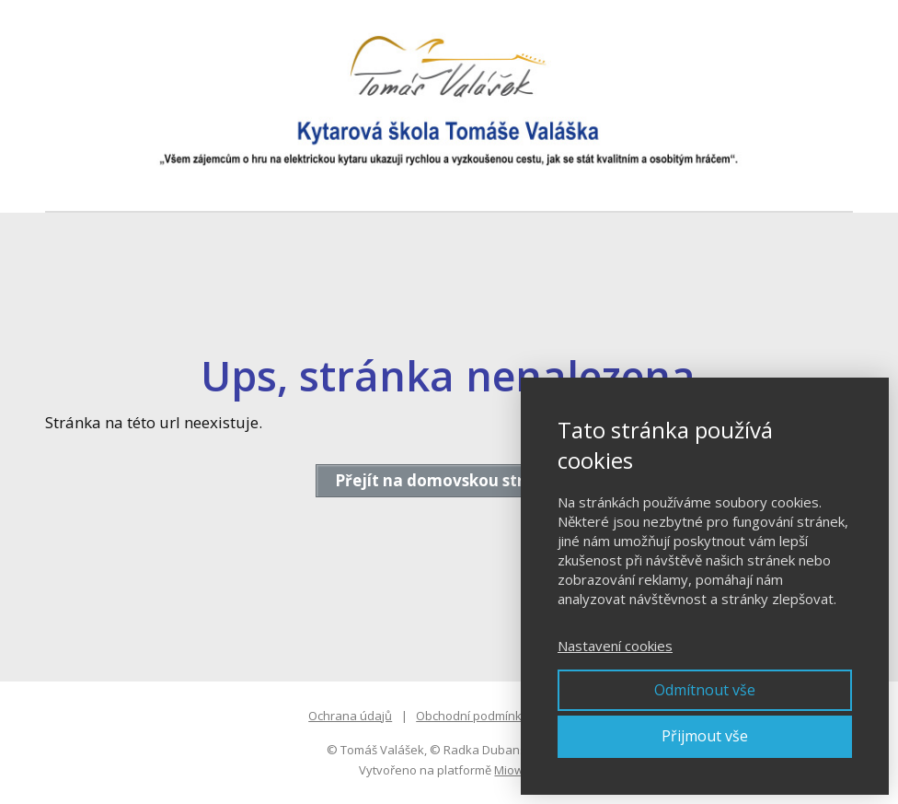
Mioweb (516, 770)
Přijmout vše (705, 736)
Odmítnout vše (704, 690)
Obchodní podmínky (472, 715)
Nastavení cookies (615, 645)
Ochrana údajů (350, 715)
